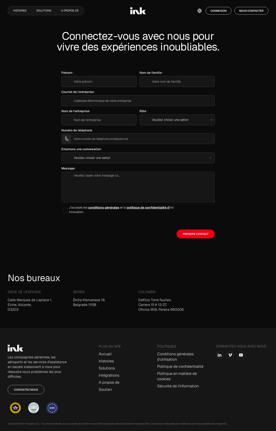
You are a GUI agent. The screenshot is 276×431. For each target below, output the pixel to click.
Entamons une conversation (81, 149)
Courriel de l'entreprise (77, 92)
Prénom (66, 73)
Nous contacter (251, 10)
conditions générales (103, 208)
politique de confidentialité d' (148, 208)
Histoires (19, 10)
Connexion (218, 10)
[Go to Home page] (15, 350)
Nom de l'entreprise (75, 111)
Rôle (143, 111)
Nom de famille (151, 73)
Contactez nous (26, 392)
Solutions (43, 10)
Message (68, 168)
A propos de (70, 10)
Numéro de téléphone (76, 130)
